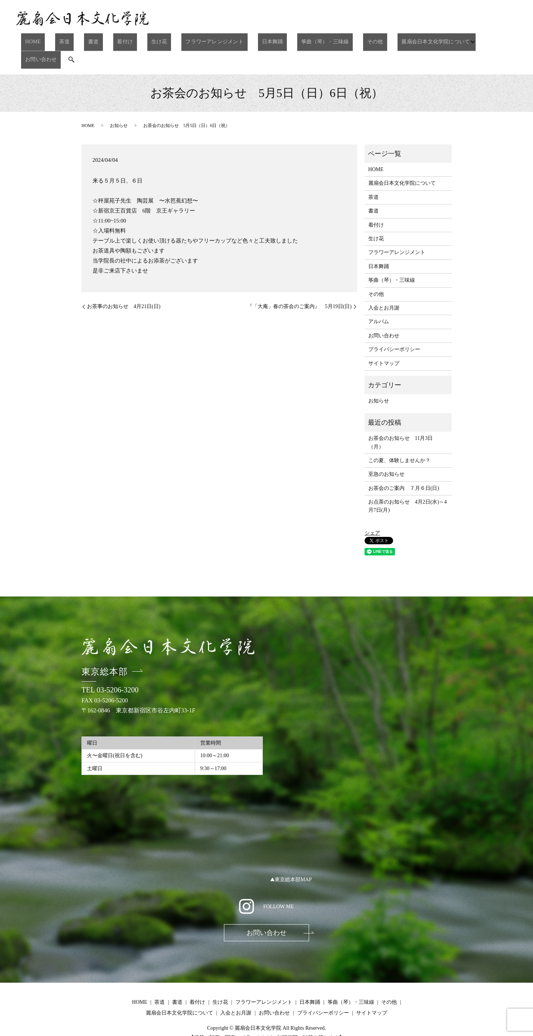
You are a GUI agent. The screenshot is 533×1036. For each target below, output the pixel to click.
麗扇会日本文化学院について (393, 40)
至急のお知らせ (386, 452)
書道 (95, 40)
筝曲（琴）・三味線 (294, 40)
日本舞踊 (248, 40)
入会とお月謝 (383, 286)
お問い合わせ (463, 40)
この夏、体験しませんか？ (399, 438)
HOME (49, 40)
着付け (119, 40)
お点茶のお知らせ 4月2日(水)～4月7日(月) (407, 484)
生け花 (146, 40)
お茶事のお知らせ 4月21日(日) (123, 285)
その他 (338, 40)
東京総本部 (104, 650)
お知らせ (119, 103)
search (491, 40)
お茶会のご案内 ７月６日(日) (403, 466)
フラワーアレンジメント (196, 40)
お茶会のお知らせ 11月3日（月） (400, 420)
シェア (372, 511)
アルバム (378, 300)
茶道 (74, 40)
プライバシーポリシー (394, 327)
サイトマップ (383, 341)
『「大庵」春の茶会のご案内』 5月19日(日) (299, 285)
